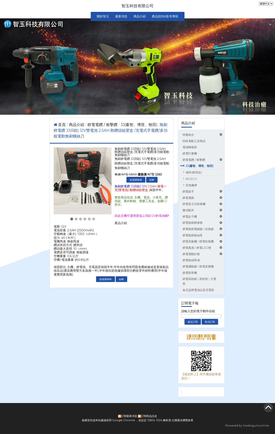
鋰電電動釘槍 (191, 254)
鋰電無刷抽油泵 (193, 235)
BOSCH (191, 179)
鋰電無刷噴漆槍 (193, 222)
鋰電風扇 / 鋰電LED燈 (197, 248)
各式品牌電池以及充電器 (198, 290)
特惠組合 (188, 135)
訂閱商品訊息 (149, 416)
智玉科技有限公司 (137, 5)
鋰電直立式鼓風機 (194, 204)
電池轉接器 (190, 147)
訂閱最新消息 (129, 416)
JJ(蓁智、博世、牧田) (200, 166)
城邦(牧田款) (194, 172)
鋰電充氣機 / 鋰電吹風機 (198, 241)
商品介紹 (77, 124)
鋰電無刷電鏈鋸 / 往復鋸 (198, 229)
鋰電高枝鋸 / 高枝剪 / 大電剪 (199, 281)
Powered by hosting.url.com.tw (247, 425)
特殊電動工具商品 (194, 141)
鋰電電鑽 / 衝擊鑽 (194, 160)
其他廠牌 (191, 185)
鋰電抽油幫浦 (191, 260)
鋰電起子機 (190, 216)
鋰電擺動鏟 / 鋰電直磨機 (198, 266)
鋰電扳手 (188, 191)
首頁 (62, 124)
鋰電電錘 (188, 198)
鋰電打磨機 (190, 153)
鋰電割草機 (190, 273)
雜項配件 (188, 210)
